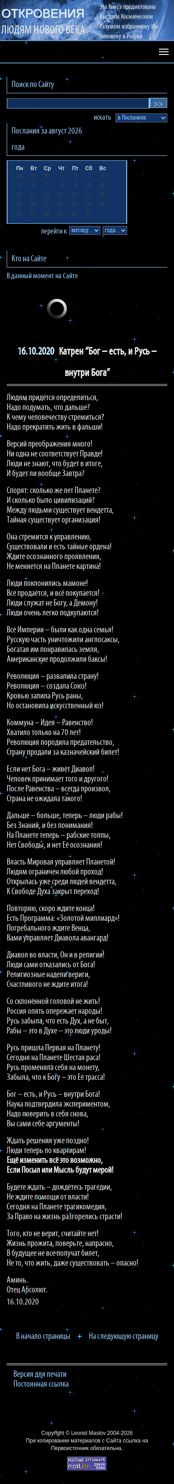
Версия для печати (39, 1374)
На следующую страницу (123, 1336)
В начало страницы (43, 1336)
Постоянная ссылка (41, 1384)
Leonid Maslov (88, 1433)
